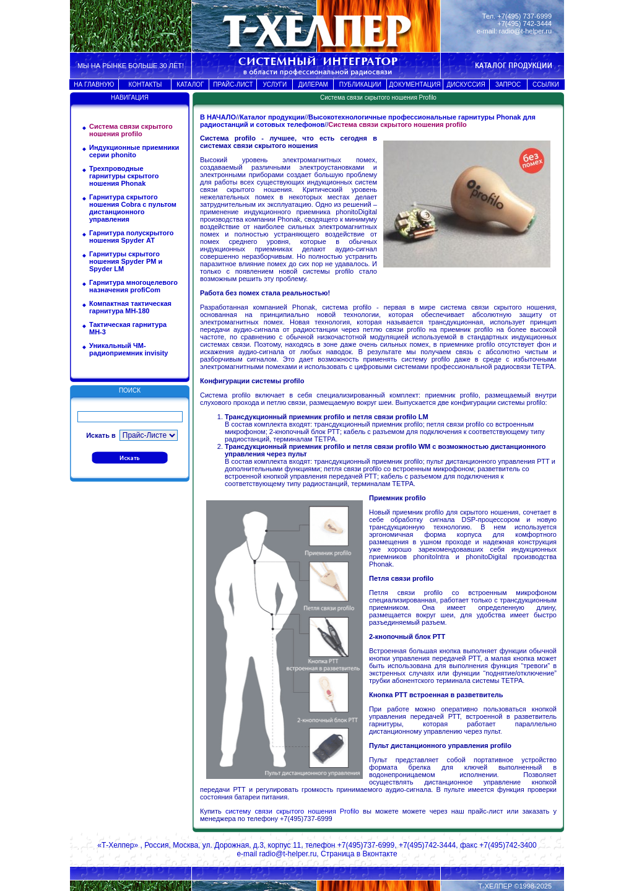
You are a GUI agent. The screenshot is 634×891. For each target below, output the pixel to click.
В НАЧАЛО (218, 117)
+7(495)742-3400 (507, 845)
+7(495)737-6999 (365, 845)
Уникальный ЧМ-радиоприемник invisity (128, 349)
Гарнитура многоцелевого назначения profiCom (133, 286)
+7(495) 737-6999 (524, 16)
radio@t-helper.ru (525, 31)
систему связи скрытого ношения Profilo (294, 811)
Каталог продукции (272, 117)
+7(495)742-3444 (427, 845)
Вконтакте (379, 854)
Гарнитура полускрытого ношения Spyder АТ (131, 236)
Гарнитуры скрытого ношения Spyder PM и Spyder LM (125, 261)
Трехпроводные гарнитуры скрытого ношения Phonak (123, 176)
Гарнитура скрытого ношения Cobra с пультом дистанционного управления (132, 208)
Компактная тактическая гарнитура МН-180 (130, 307)
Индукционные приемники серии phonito (134, 151)
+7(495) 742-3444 (524, 23)
